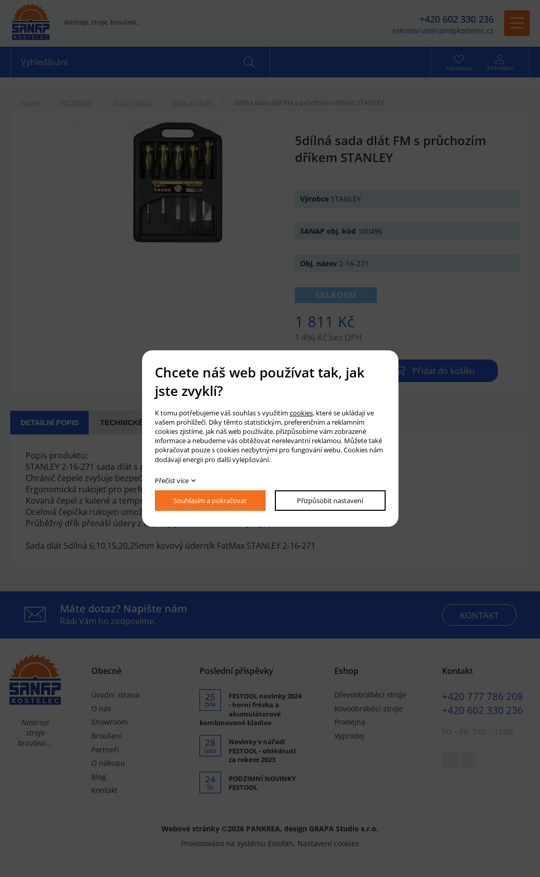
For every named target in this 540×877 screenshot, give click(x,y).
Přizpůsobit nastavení (330, 500)
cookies (301, 412)
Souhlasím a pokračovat (210, 500)
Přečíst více (172, 480)
